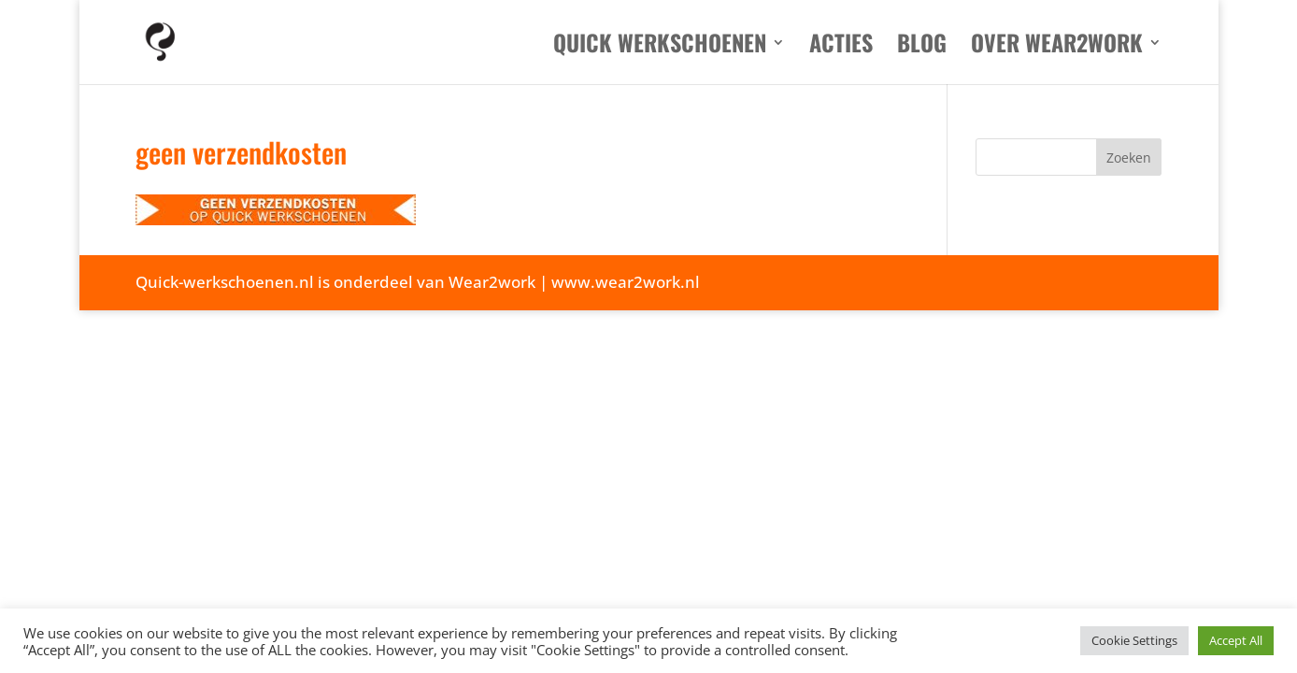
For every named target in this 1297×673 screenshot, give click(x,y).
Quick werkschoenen (659, 47)
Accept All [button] (1235, 640)
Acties (841, 47)
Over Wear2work (1057, 47)
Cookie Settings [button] (1134, 640)
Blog (922, 47)
